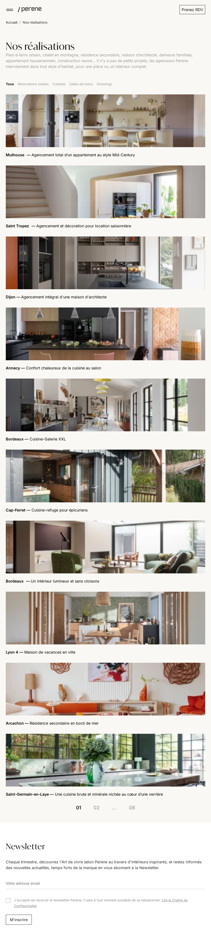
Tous (10, 84)
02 (97, 808)
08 (132, 808)
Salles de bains (81, 84)
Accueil (11, 22)
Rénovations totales (33, 84)
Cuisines (58, 84)
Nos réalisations (35, 22)
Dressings (104, 84)
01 (78, 808)
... (114, 808)
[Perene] (27, 9)
